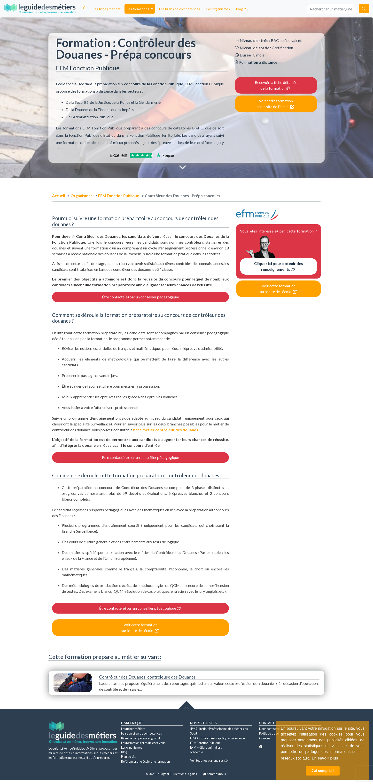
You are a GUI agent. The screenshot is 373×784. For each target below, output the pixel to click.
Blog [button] (240, 9)
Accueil (58, 195)
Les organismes (218, 9)
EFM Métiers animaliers (206, 747)
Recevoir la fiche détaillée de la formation (276, 85)
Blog (124, 752)
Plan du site (128, 757)
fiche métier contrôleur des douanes (165, 429)
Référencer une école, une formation (145, 761)
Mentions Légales (185, 774)
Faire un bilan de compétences (141, 733)
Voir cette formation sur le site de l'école (275, 103)
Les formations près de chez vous (143, 743)
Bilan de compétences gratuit (140, 738)
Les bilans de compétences (179, 9)
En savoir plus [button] (325, 758)
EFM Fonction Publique (118, 195)
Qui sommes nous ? (215, 774)
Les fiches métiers (106, 9)
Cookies (264, 738)
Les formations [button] (138, 9)
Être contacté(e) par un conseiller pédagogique (140, 297)
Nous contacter (269, 729)
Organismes (81, 195)
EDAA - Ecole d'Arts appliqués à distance (217, 738)
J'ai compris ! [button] (322, 771)
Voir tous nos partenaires (209, 760)
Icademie (196, 752)
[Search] (331, 8)
